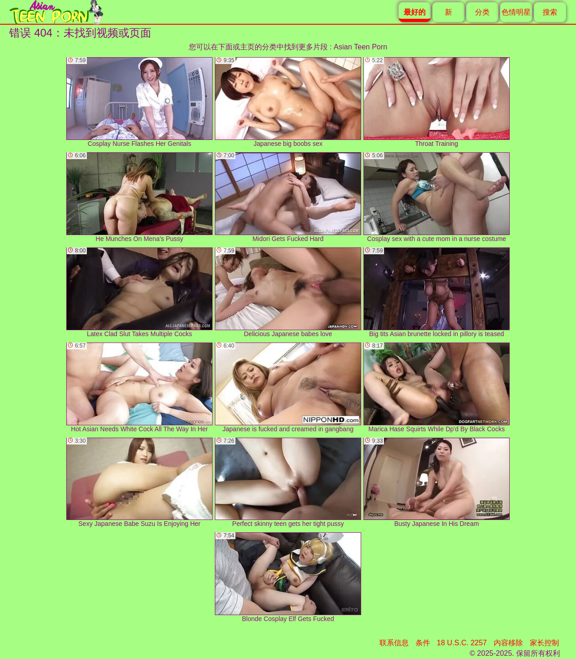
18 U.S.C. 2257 (462, 643)
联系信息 (394, 643)
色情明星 (516, 12)
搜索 (550, 12)
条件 (423, 643)
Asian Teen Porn (360, 47)
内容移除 (508, 643)
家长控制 (544, 643)
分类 (482, 12)
